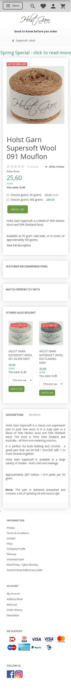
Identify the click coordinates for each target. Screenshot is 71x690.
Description (14, 415)
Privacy (11, 527)
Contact (11, 538)
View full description (19, 245)
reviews (33, 166)
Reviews (35, 415)
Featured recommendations (27, 266)
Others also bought (21, 312)
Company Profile (16, 548)
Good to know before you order (25, 570)
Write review (56, 166)
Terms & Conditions (18, 533)
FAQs (10, 543)
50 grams (34, 195)
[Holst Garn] (35, 20)
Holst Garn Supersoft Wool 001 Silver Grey (21, 355)
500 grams (32, 199)
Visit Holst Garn (15, 559)
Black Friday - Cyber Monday (22, 564)
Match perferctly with (23, 289)
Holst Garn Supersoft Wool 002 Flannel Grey (51, 356)
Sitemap (11, 554)
